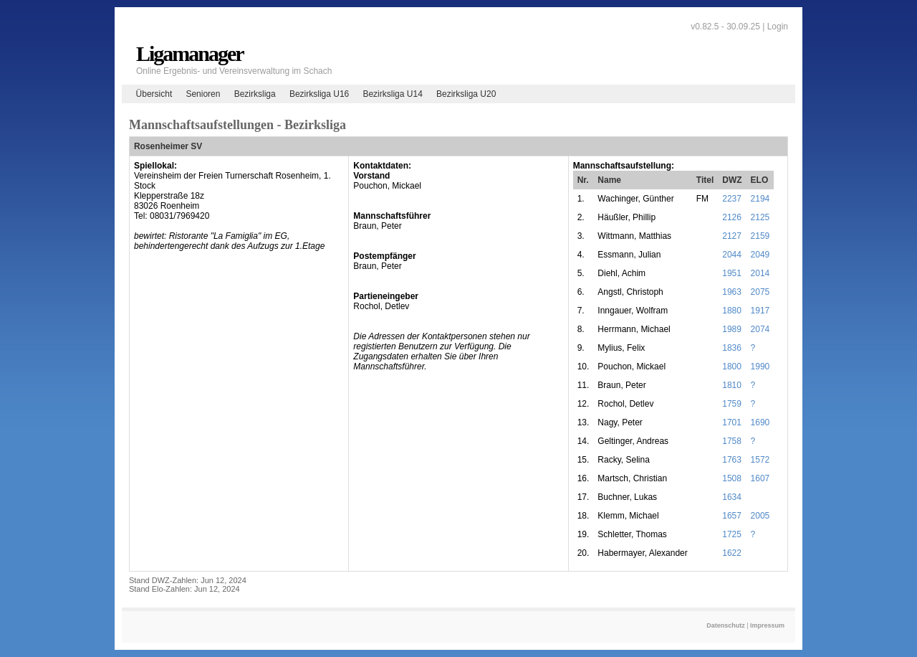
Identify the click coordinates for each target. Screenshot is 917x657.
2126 (731, 217)
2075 (760, 292)
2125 (760, 217)
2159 (760, 236)
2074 (760, 329)
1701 (731, 422)
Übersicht (154, 94)
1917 (760, 311)
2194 (760, 199)
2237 (731, 199)
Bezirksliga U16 (319, 94)
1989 (731, 329)
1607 (760, 478)
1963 (731, 292)
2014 (760, 273)
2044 (731, 255)
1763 (731, 460)
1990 (760, 366)
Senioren (203, 94)
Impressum (767, 625)
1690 (760, 422)
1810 (731, 385)
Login (777, 27)
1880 (731, 311)
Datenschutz (725, 625)
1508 (731, 478)
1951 (731, 273)
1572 (760, 460)
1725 (731, 534)
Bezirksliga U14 (392, 94)
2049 (760, 255)
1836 (731, 348)
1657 (731, 516)
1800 (731, 366)
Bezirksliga (255, 94)
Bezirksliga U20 (466, 94)
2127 (731, 236)
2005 (760, 516)
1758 (731, 441)
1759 (731, 404)
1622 (731, 553)
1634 (731, 497)
